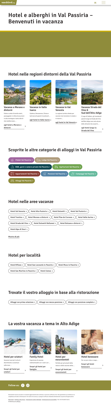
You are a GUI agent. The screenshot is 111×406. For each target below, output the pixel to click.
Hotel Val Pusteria (78, 211)
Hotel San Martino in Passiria (22, 271)
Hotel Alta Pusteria (39, 211)
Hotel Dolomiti (58, 211)
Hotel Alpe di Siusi (18, 229)
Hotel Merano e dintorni (38, 217)
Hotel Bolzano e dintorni (70, 223)
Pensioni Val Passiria (56, 174)
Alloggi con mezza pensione (50, 302)
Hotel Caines (45, 271)
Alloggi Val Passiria (23, 181)
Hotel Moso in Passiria (67, 265)
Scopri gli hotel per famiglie (38, 367)
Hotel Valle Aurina (85, 217)
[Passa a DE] (95, 3)
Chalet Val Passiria (23, 160)
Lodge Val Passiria (49, 160)
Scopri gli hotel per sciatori (12, 370)
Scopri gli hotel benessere (87, 365)
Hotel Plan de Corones (63, 217)
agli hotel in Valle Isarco (40, 120)
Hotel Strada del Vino (19, 223)
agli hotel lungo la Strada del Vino (88, 129)
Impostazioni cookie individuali (33, 399)
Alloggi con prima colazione (22, 302)
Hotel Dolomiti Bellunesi (44, 223)
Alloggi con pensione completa (81, 302)
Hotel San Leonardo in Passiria (40, 265)
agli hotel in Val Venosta (66, 122)
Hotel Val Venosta (17, 211)
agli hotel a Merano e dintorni (12, 126)
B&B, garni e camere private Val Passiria (32, 167)
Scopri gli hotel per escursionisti (63, 370)
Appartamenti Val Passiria (26, 174)
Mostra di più (13, 237)
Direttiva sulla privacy (19, 399)
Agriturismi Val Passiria (69, 167)
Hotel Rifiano (16, 265)
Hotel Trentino (16, 217)
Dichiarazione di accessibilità (49, 399)
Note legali (11, 399)
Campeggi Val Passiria (85, 174)
